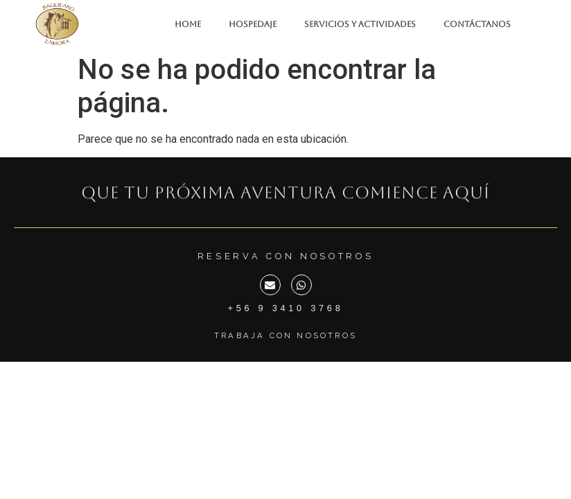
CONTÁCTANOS (477, 24)
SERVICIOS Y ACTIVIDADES (360, 24)
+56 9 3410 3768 (286, 308)
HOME (188, 24)
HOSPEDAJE (252, 24)
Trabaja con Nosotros (285, 335)
